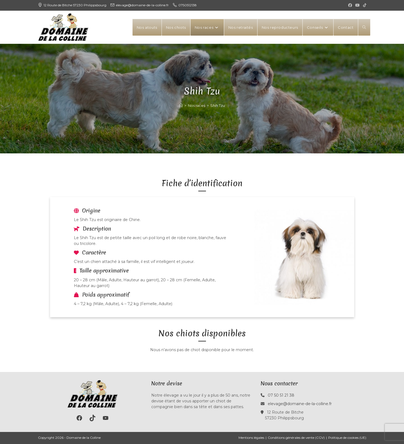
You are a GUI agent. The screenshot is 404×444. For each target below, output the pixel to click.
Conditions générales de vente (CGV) (296, 438)
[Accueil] (181, 105)
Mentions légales (251, 438)
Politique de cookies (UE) (347, 438)
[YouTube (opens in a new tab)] (357, 5)
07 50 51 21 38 (281, 395)
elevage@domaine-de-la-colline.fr (300, 403)
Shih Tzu (217, 105)
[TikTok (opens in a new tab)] (363, 5)
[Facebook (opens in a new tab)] (350, 5)
